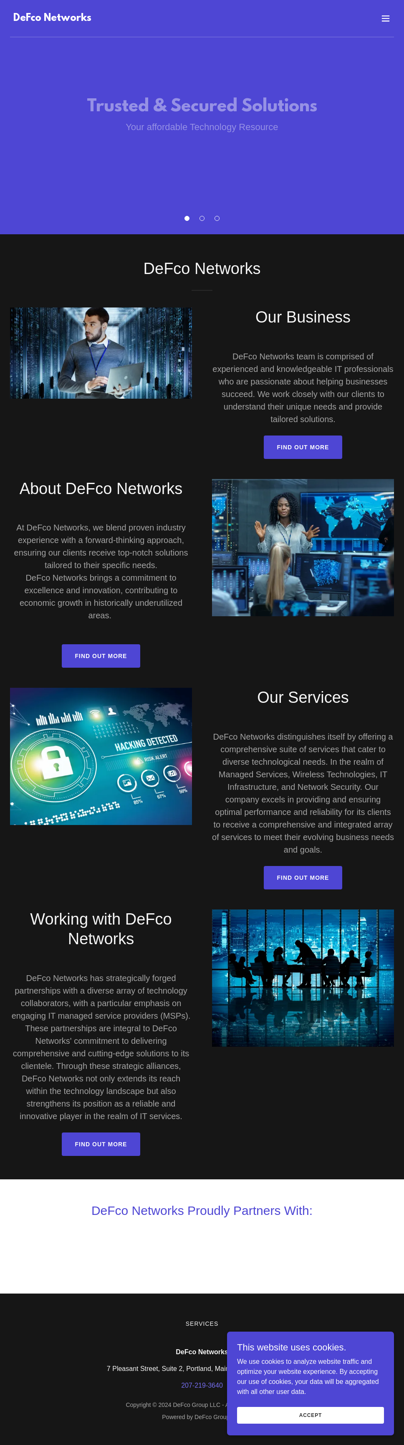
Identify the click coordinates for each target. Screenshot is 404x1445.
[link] (52, 18)
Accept (310, 1415)
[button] (186, 218)
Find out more (303, 447)
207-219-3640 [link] (202, 1385)
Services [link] (202, 1323)
